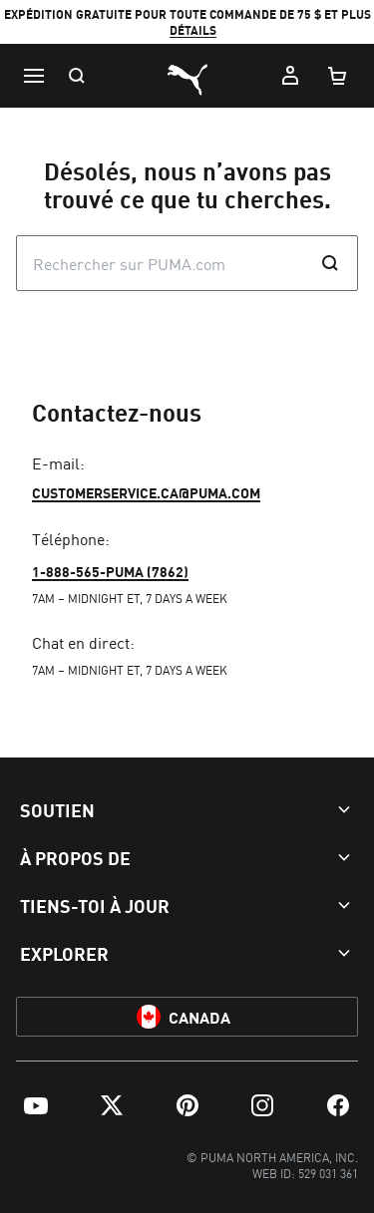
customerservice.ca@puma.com (146, 492)
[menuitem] (36, 1105)
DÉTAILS (193, 30)
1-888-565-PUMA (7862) (110, 571)
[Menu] (34, 76)
